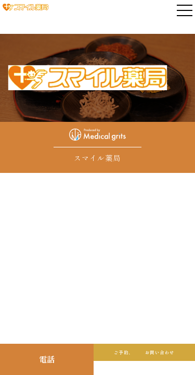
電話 (47, 359)
